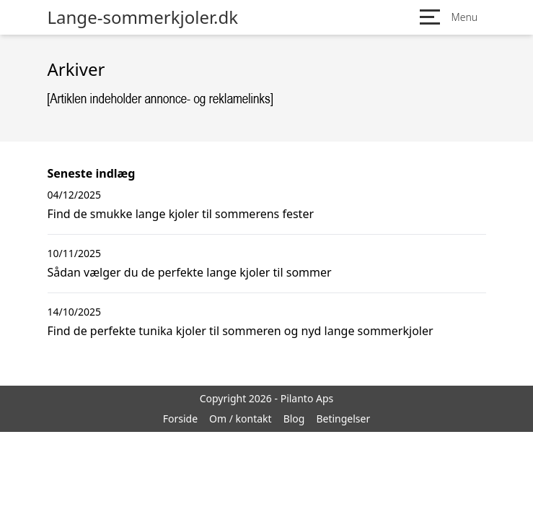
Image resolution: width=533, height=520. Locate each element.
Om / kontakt (240, 418)
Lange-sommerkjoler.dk (143, 17)
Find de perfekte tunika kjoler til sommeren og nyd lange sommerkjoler (240, 331)
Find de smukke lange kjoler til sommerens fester (181, 214)
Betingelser (343, 418)
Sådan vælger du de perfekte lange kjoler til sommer (190, 272)
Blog (294, 418)
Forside (180, 418)
